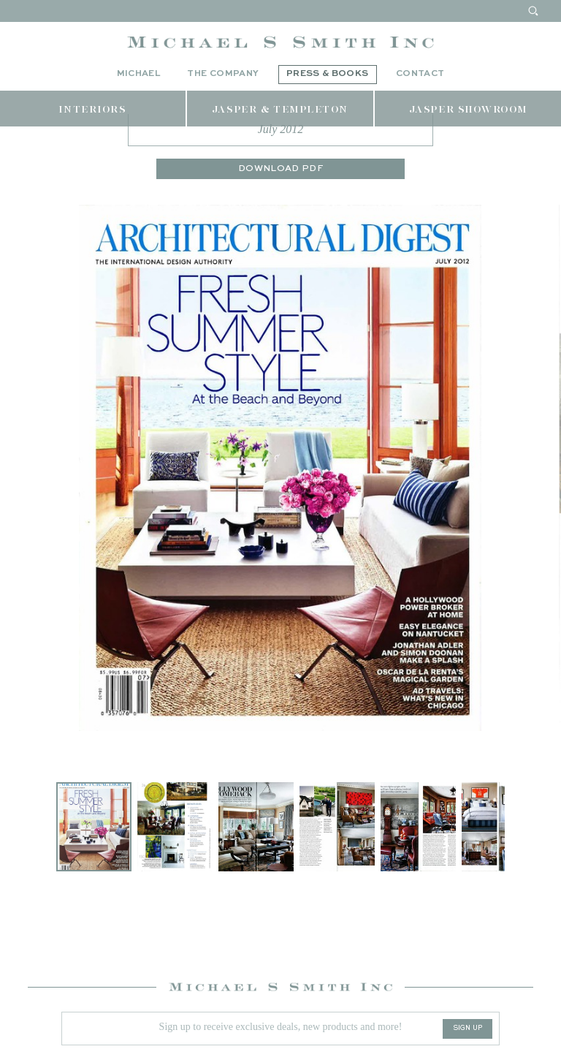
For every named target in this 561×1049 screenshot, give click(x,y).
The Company (223, 73)
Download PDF (280, 232)
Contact (420, 73)
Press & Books (327, 73)
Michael (139, 73)
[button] (177, 890)
